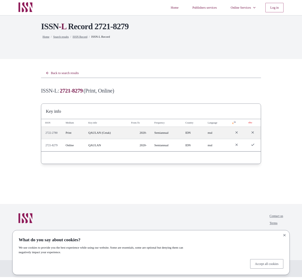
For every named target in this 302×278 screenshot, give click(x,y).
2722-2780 (52, 133)
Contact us (275, 217)
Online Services (240, 8)
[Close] (284, 234)
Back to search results (64, 73)
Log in (274, 8)
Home (166, 8)
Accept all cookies (265, 263)
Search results (62, 36)
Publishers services (199, 8)
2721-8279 (52, 146)
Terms (272, 225)
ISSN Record (83, 36)
